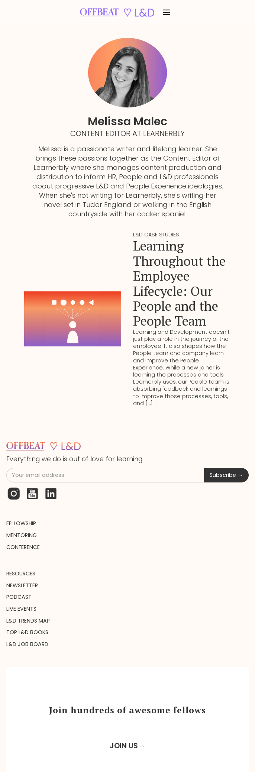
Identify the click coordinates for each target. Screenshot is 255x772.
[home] (115, 12)
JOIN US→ (127, 746)
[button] (166, 12)
